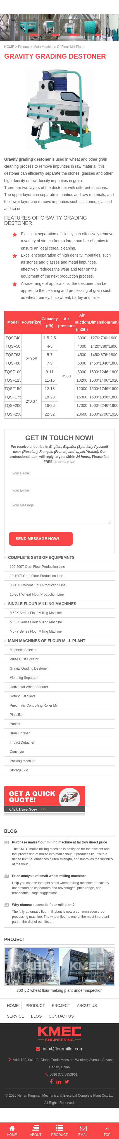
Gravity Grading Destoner (29, 668)
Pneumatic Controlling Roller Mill (34, 705)
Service (15, 1016)
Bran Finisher (20, 733)
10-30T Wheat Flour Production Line (37, 594)
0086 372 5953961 (63, 1074)
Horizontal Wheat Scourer (29, 687)
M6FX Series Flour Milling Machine (36, 613)
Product (24, 47)
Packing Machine (22, 761)
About (35, 1131)
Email (83, 1131)
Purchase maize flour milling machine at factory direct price (59, 842)
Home (13, 1005)
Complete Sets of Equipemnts (39, 557)
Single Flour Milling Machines (40, 603)
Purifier (15, 724)
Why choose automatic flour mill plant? (43, 905)
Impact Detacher (22, 742)
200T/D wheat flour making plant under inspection (59, 990)
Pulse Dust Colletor (24, 659)
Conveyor (17, 752)
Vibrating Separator (24, 678)
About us (87, 1005)
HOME (9, 47)
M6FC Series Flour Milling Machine (36, 622)
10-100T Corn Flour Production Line (36, 576)
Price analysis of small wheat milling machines (49, 876)
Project (14, 939)
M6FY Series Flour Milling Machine (36, 631)
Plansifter (17, 715)
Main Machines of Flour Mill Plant (59, 47)
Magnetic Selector (23, 650)
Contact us (61, 1016)
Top (107, 1131)
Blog (10, 831)
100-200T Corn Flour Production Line (37, 567)
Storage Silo (19, 770)
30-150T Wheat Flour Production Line (38, 585)
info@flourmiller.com (63, 1048)
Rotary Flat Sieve (22, 696)
